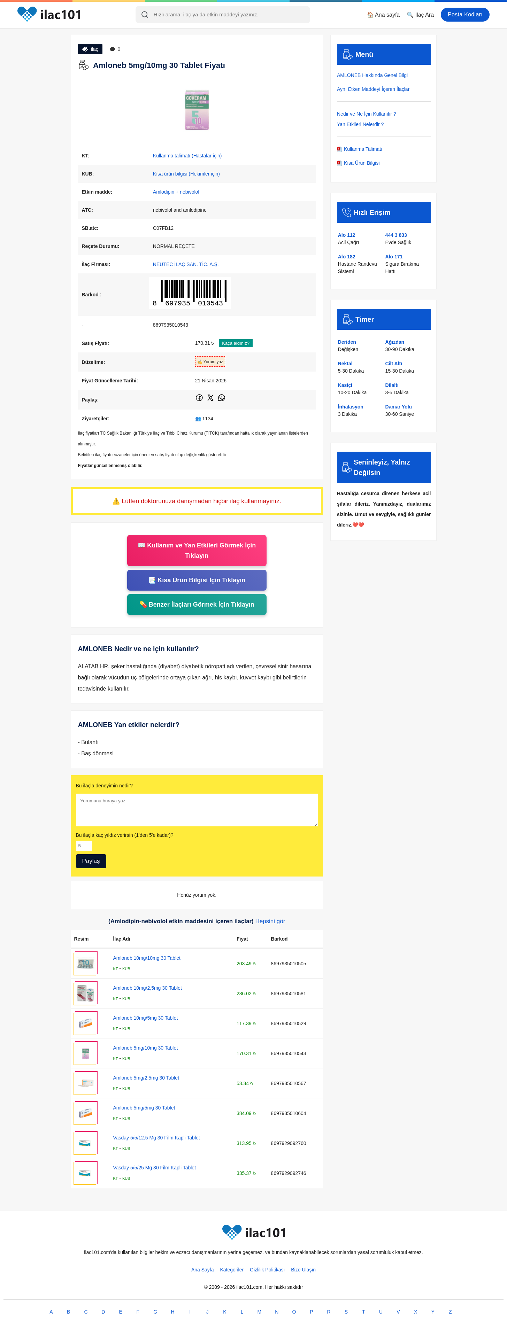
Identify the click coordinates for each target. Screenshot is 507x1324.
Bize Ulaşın (303, 1269)
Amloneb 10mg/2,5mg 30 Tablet (147, 988)
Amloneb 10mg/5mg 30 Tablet (145, 1018)
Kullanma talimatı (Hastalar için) (187, 155)
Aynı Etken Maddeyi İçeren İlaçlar (373, 89)
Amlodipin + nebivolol (176, 192)
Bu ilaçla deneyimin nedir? (104, 785)
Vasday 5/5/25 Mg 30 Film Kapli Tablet (154, 1167)
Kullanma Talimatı (359, 149)
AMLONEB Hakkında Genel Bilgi (372, 75)
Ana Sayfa (202, 1269)
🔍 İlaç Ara (420, 15)
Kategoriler (232, 1269)
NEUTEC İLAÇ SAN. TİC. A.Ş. (186, 264)
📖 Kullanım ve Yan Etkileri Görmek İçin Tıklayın (197, 550)
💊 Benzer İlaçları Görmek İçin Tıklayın (196, 604)
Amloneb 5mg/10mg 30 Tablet (145, 1048)
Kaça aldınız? (235, 343)
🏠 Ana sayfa (383, 15)
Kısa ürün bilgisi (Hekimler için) (186, 174)
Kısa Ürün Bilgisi (358, 163)
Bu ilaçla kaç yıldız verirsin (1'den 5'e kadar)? (125, 835)
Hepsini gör (270, 921)
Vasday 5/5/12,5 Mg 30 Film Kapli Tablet (156, 1137)
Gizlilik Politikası (267, 1269)
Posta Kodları (465, 14)
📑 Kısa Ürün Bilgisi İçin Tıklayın (196, 580)
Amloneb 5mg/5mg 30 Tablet (144, 1108)
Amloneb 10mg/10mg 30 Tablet (146, 958)
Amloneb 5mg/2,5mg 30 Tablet (146, 1078)
